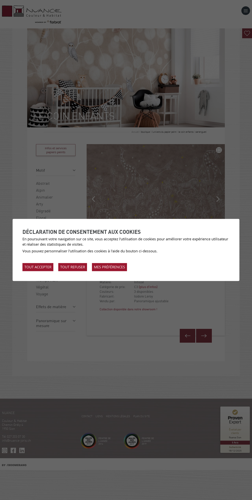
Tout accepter (37, 267)
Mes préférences (109, 267)
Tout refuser (72, 267)
